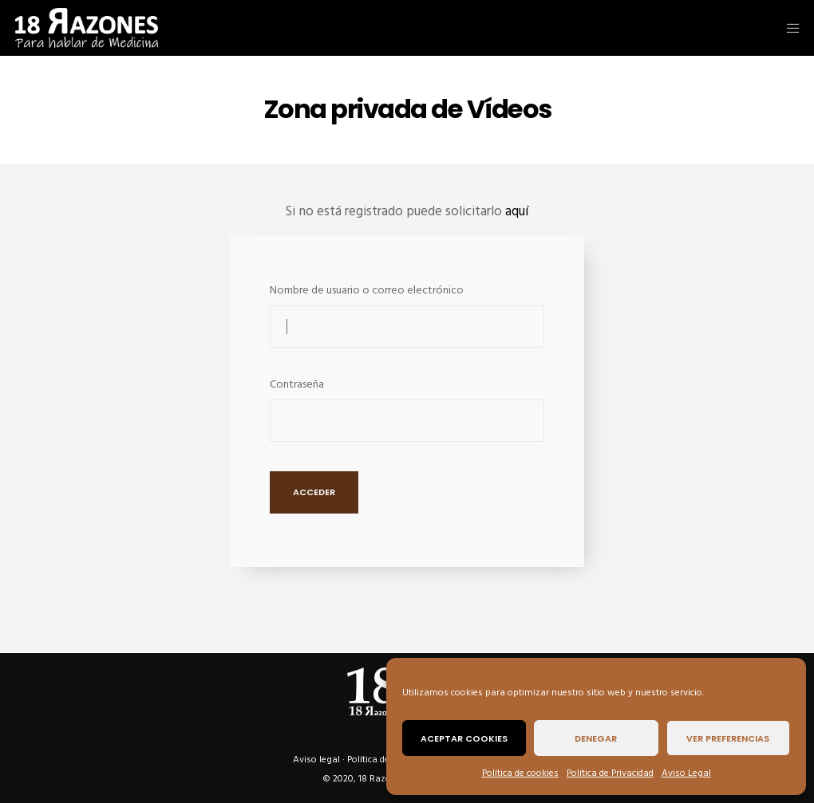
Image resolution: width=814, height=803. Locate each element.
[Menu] (787, 28)
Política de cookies (520, 773)
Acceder (314, 492)
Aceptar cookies (464, 738)
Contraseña (297, 384)
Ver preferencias (727, 738)
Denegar (596, 738)
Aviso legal (316, 759)
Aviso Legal (686, 773)
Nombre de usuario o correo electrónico (367, 290)
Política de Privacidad (610, 773)
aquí (516, 211)
